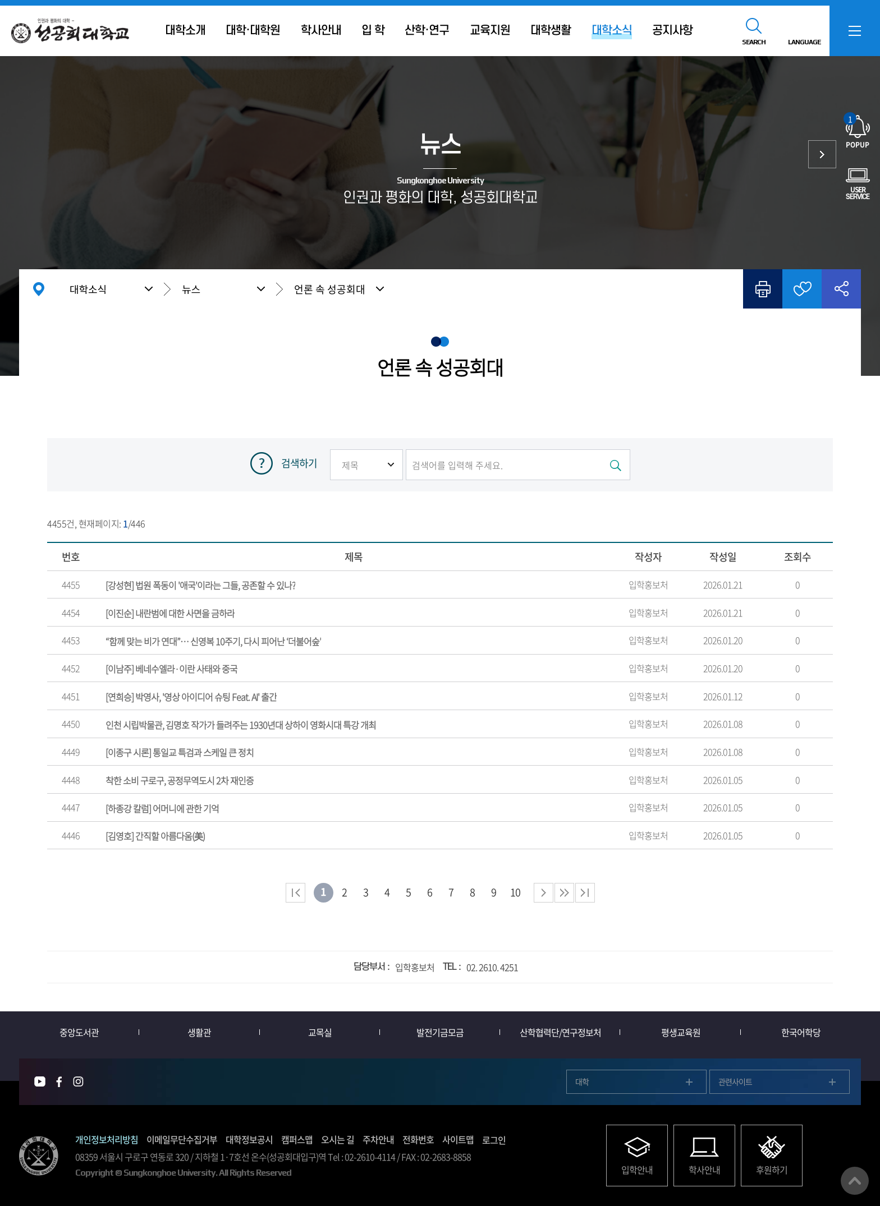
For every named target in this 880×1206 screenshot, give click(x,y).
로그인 (494, 1140)
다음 (564, 893)
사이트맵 (458, 1139)
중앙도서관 (79, 1032)
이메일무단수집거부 (181, 1139)
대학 (582, 1081)
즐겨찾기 (802, 289)
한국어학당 (801, 1032)
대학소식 (88, 289)
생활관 (199, 1032)
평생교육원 (680, 1032)
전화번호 (418, 1139)
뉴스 (191, 289)
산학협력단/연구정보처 (560, 1032)
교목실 (320, 1032)
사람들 (822, 154)
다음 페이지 (543, 893)
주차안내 (378, 1139)
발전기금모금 (440, 1032)
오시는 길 (337, 1139)
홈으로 (38, 289)
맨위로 (855, 1181)
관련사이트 (735, 1081)
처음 (295, 893)
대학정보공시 (249, 1139)
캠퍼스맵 (297, 1139)
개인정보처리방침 (106, 1139)
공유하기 (841, 289)
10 (515, 892)
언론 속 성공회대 (329, 289)
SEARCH (754, 42)
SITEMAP (854, 31)
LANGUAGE (804, 42)
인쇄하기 (762, 289)
